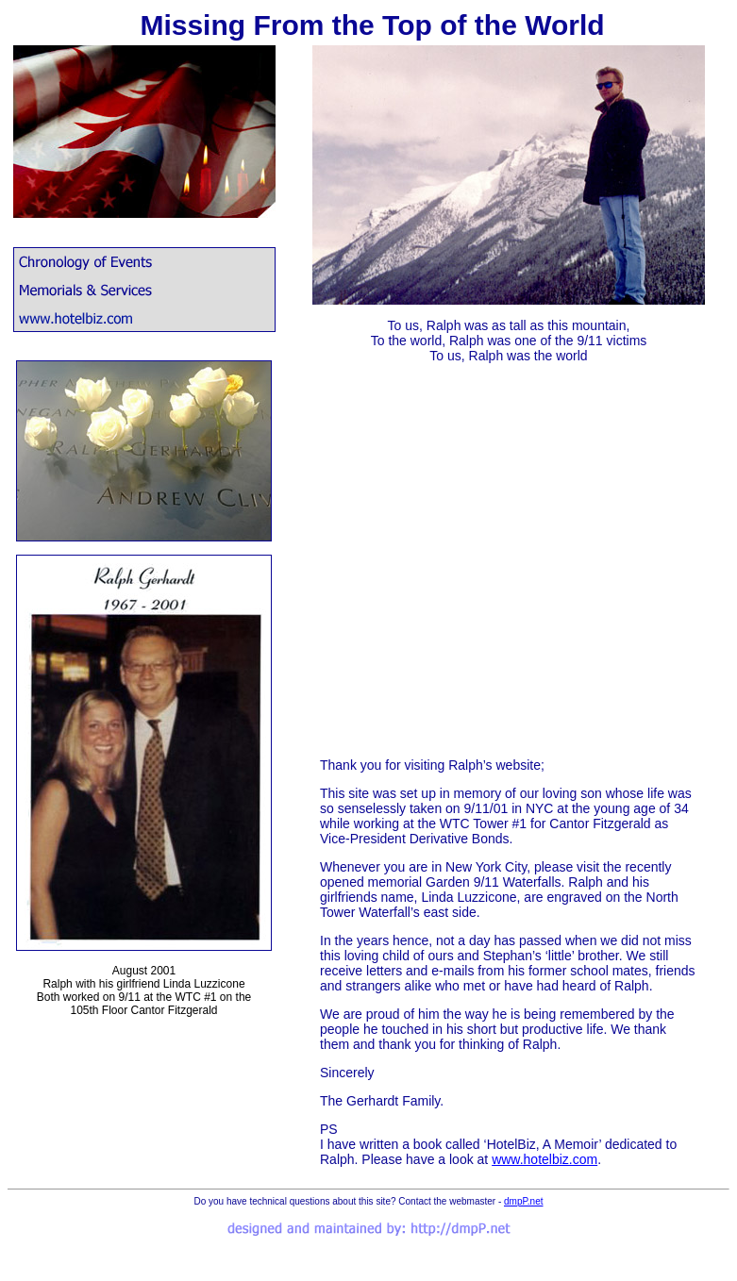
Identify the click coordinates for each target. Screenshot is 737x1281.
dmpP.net (524, 1201)
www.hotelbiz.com (544, 1159)
